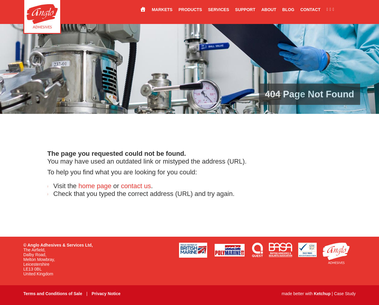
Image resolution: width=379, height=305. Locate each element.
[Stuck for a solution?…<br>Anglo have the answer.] (140, 9)
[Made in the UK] (345, 9)
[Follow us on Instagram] (329, 9)
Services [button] (218, 9)
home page (94, 186)
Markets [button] (162, 9)
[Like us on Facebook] (324, 9)
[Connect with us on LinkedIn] (332, 9)
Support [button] (245, 9)
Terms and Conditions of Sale (52, 293)
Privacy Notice (106, 293)
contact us (136, 186)
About (268, 9)
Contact (310, 9)
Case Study (345, 293)
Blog (288, 9)
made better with (306, 293)
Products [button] (190, 9)
